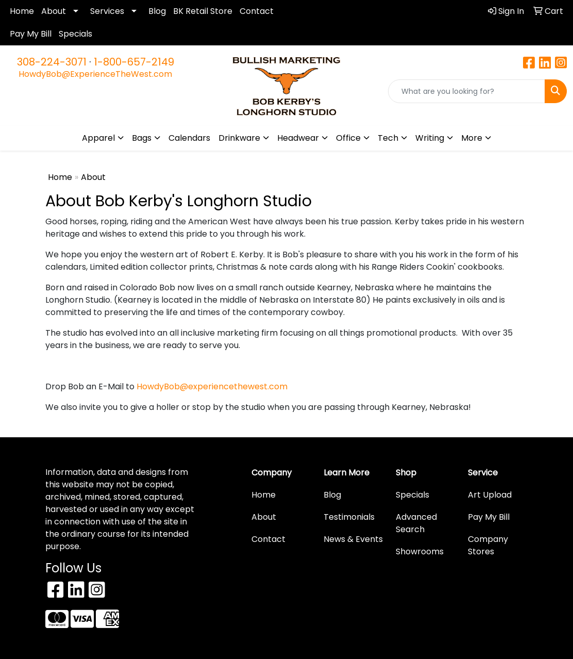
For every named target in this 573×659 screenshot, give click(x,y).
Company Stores (488, 545)
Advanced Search (416, 523)
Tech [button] (388, 138)
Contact (257, 11)
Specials (75, 34)
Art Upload (490, 495)
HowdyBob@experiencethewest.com (212, 386)
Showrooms (420, 551)
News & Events (353, 539)
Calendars (189, 138)
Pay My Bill (31, 34)
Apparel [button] (98, 138)
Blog (157, 11)
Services (107, 11)
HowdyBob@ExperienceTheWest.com (95, 74)
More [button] (471, 138)
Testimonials (349, 517)
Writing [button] (429, 138)
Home (22, 11)
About (53, 11)
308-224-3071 (52, 62)
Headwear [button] (298, 138)
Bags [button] (141, 138)
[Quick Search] (466, 91)
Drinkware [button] (239, 138)
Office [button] (348, 138)
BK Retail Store (202, 11)
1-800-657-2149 (134, 62)
